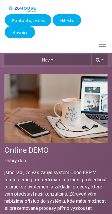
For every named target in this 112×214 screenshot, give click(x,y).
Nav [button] (46, 60)
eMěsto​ (67, 20)
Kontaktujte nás (28, 20)
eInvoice (20, 32)
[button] (100, 59)
